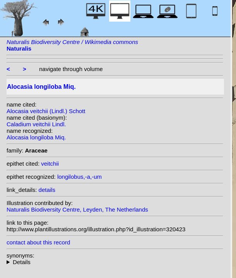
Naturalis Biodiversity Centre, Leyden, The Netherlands (77, 209)
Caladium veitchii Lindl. (36, 124)
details (47, 189)
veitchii (50, 163)
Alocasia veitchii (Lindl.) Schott (46, 111)
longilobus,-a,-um (79, 176)
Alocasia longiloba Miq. (36, 137)
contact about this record (38, 242)
